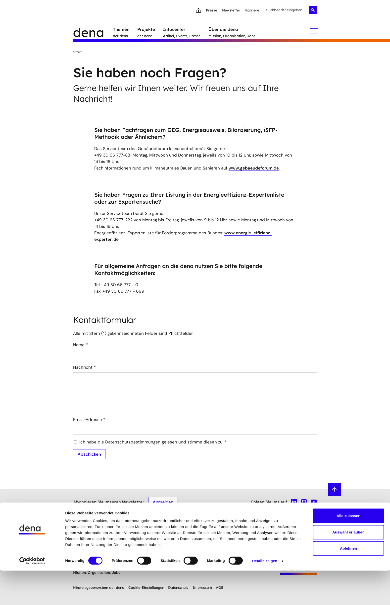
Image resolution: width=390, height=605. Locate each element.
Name (80, 344)
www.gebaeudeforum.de (254, 168)
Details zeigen (264, 595)
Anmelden (163, 502)
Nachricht (84, 367)
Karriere (252, 10)
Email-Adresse (89, 419)
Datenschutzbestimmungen (132, 442)
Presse (211, 10)
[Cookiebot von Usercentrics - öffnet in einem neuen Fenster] (32, 595)
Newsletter (231, 10)
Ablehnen (348, 583)
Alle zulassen (348, 550)
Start (77, 52)
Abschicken (89, 454)
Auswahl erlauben (348, 566)
